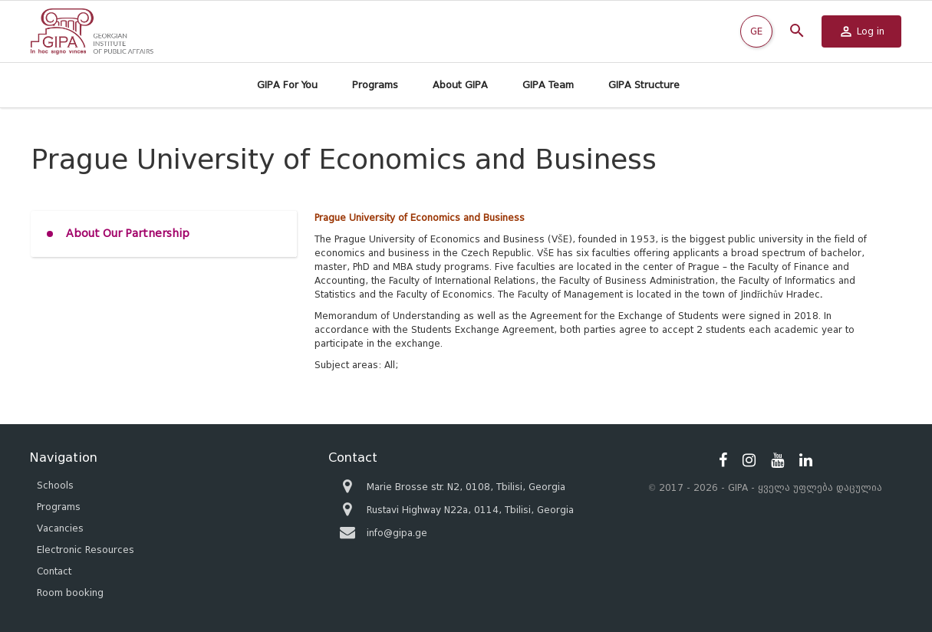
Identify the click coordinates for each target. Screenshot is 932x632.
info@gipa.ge (397, 532)
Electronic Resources (85, 549)
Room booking (70, 592)
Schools (55, 485)
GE (756, 31)
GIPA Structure (644, 84)
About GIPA (460, 84)
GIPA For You (287, 84)
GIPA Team (548, 84)
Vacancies (60, 528)
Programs (375, 84)
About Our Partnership (127, 233)
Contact (54, 571)
